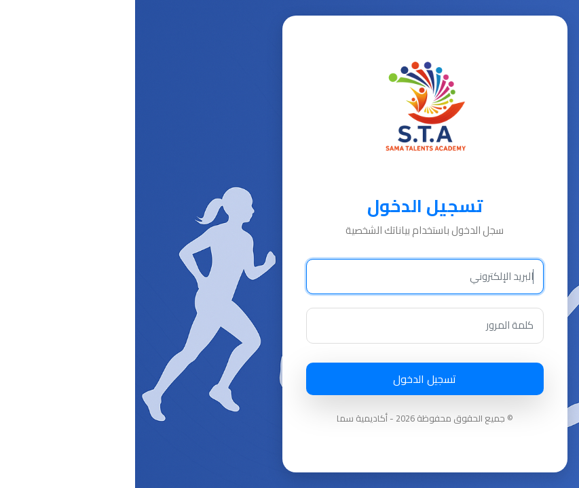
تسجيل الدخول (289, 379)
